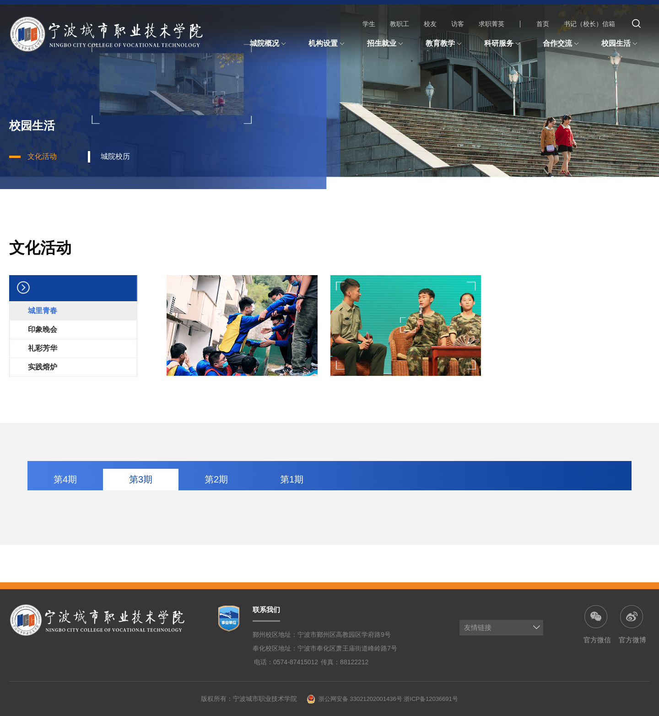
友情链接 (478, 627)
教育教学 (445, 44)
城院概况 (269, 44)
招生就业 (386, 44)
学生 (368, 23)
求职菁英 (491, 23)
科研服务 (503, 44)
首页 (542, 23)
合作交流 (562, 44)
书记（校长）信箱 (589, 23)
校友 (430, 23)
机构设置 (327, 44)
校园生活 (620, 44)
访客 (457, 23)
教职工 (399, 23)
